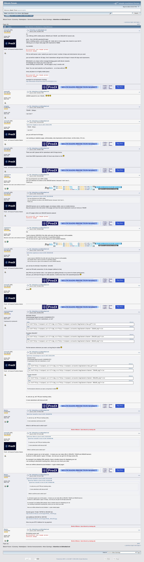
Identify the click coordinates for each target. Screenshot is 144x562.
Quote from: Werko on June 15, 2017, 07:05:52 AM (39, 436)
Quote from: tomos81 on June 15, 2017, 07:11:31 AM (39, 478)
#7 (139, 193)
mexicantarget (8, 311)
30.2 (23, 13)
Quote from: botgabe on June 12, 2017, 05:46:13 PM (39, 124)
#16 (139, 530)
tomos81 (6, 30)
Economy (15, 19)
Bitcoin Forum (7, 19)
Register (26, 15)
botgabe (6, 106)
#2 (139, 92)
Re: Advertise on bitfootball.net (39, 91)
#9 (139, 249)
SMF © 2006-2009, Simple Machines (78, 559)
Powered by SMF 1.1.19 (62, 559)
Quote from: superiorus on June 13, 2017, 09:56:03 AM (40, 252)
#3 (139, 107)
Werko (6, 410)
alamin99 (7, 91)
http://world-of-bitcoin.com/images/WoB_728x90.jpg (41, 513)
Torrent (26, 13)
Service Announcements (35, 19)
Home (7, 15)
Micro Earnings (47, 19)
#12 (139, 352)
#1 (139, 30)
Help (12, 15)
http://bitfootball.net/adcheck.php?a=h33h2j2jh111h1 (41, 81)
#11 (139, 312)
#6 (139, 175)
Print (138, 24)
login (19, 10)
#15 (139, 475)
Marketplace (22, 19)
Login (21, 15)
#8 (139, 228)
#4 (139, 121)
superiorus (7, 174)
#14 (139, 433)
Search (17, 15)
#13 (139, 411)
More (31, 15)
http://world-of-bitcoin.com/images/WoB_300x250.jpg (41, 518)
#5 (139, 149)
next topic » (137, 22)
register (24, 10)
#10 (139, 285)
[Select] (131, 322)
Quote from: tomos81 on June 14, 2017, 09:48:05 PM (39, 414)
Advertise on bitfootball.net (61, 19)
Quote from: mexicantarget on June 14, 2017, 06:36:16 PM (40, 355)
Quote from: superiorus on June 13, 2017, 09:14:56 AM (40, 196)
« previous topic (128, 22)
